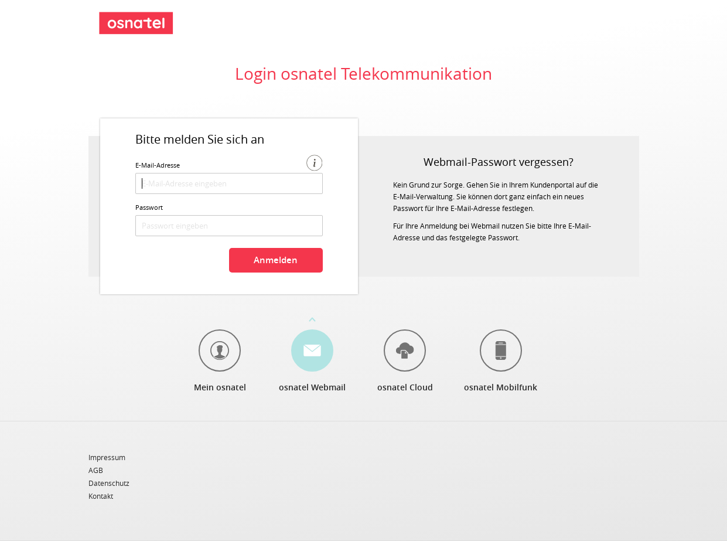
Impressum (106, 458)
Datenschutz (108, 483)
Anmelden (276, 260)
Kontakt (100, 495)
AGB (95, 471)
